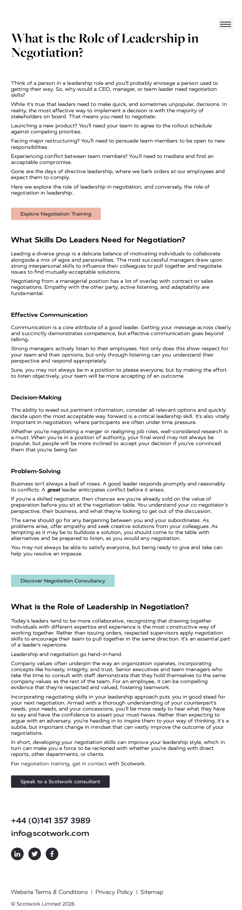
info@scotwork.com (50, 833)
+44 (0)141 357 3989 (50, 820)
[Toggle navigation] (225, 24)
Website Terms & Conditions (49, 892)
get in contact (89, 764)
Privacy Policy (114, 892)
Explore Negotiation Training (55, 214)
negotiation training (45, 764)
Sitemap (152, 892)
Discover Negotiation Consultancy (62, 581)
